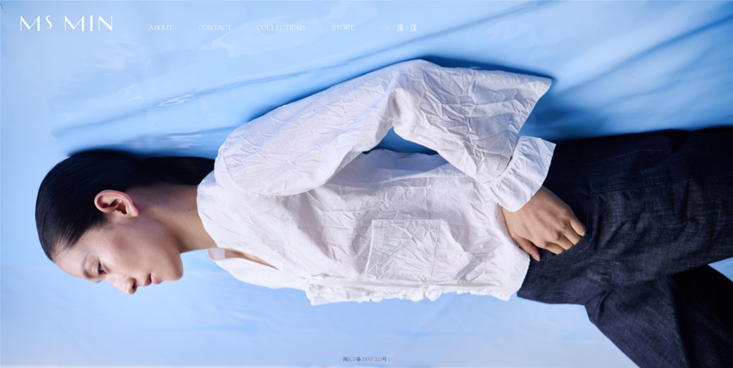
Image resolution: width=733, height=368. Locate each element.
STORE (343, 27)
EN (386, 27)
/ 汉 (411, 27)
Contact (215, 27)
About (160, 27)
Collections (281, 27)
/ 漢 (398, 27)
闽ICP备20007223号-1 (366, 359)
